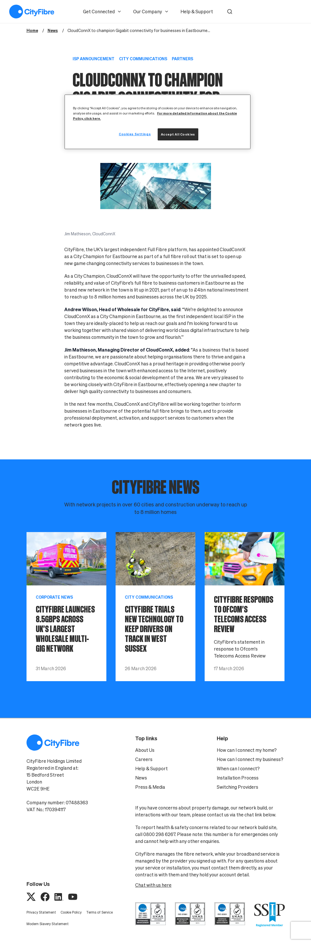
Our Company (151, 11)
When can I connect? (238, 768)
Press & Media (150, 787)
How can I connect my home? (247, 750)
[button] (229, 11)
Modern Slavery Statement (48, 924)
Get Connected (102, 11)
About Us (144, 750)
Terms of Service (99, 912)
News (141, 777)
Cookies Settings (135, 134)
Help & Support (196, 11)
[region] (157, 121)
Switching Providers (237, 787)
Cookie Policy (71, 912)
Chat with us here (153, 885)
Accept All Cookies (178, 134)
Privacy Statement (41, 912)
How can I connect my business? (250, 759)
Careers (143, 759)
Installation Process (238, 777)
